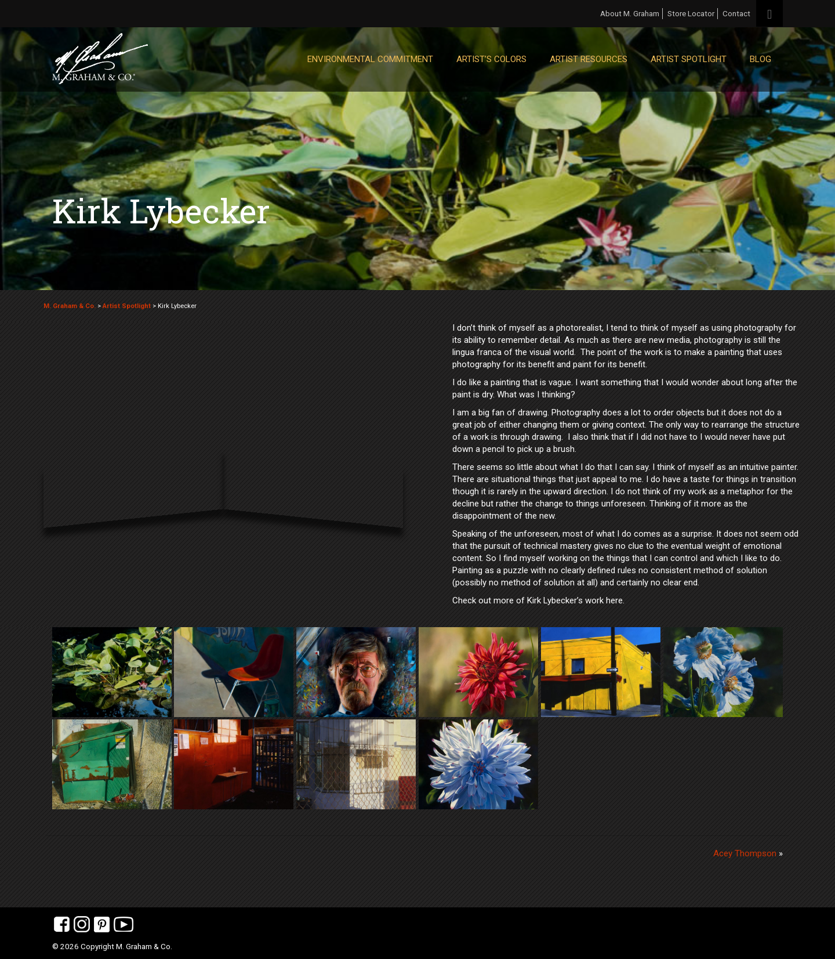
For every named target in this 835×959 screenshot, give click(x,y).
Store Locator (690, 13)
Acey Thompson (744, 853)
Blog (760, 59)
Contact (736, 13)
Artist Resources (588, 59)
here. (615, 600)
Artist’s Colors (491, 59)
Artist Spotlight (689, 59)
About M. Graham (629, 13)
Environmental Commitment (370, 59)
